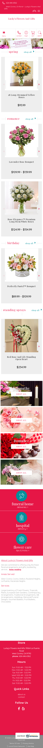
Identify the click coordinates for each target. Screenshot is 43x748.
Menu (4, 36)
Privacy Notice (28, 743)
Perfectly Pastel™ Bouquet (21, 286)
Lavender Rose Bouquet (21, 162)
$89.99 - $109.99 (21, 296)
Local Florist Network (17, 746)
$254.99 (21, 367)
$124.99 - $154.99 (21, 229)
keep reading (15, 569)
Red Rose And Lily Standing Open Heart (21, 358)
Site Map (31, 746)
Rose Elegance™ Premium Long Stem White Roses (21, 220)
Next (39, 84)
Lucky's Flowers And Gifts (21, 18)
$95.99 (21, 105)
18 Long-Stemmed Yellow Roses (21, 96)
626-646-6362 (11, 3)
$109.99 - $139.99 (21, 172)
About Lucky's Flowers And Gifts (17, 560)
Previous (3, 84)
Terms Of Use (14, 743)
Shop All (28, 52)
